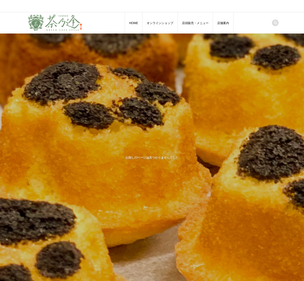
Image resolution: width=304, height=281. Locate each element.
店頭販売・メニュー (195, 23)
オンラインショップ (160, 23)
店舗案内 (223, 23)
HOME (133, 23)
